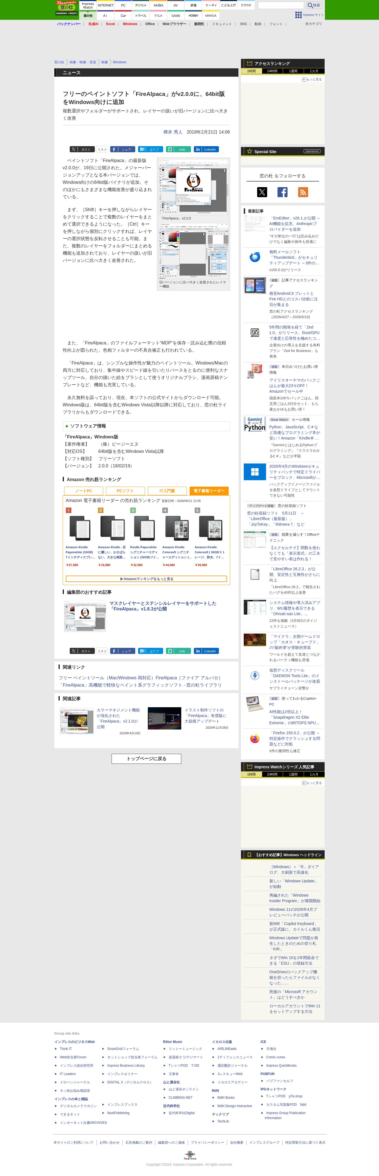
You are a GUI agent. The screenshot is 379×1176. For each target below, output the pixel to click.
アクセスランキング (272, 63)
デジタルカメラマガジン (78, 1106)
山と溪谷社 (171, 1082)
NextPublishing (118, 1113)
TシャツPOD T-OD (184, 1066)
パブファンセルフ (279, 1081)
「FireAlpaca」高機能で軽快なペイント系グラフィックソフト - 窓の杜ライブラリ (140, 685)
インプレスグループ (264, 1142)
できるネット (70, 1114)
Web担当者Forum (73, 1057)
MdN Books (226, 1098)
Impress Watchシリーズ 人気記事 (285, 767)
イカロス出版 (222, 1042)
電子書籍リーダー (209, 491)
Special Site (266, 151)
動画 (258, 24)
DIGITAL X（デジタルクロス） (130, 1082)
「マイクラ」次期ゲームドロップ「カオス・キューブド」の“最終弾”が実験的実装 (294, 642)
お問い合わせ (110, 1142)
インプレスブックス (122, 1105)
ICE (263, 1042)
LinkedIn (210, 149)
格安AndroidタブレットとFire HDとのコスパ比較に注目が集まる (293, 299)
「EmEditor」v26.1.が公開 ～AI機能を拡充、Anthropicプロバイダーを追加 (295, 223)
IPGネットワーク (274, 1089)
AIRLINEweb (227, 1049)
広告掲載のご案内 (138, 1142)
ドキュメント (222, 24)
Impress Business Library (126, 1066)
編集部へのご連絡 (171, 1142)
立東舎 (174, 1074)
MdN (215, 1091)
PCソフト (125, 491)
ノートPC (83, 491)
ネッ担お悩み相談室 (75, 1091)
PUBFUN (268, 1074)
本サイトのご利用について (74, 1142)
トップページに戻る (146, 758)
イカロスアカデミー (233, 1082)
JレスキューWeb (230, 1074)
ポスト (86, 149)
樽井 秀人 (172, 132)
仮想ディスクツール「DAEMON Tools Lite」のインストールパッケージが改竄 (294, 676)
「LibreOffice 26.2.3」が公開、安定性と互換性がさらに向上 (294, 574)
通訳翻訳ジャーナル (233, 1066)
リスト (102, 149)
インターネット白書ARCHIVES (83, 1123)
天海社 (271, 1049)
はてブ (154, 149)
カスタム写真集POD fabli (286, 1105)
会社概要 (236, 1142)
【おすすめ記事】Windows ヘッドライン (288, 855)
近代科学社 (171, 1106)
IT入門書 (167, 491)
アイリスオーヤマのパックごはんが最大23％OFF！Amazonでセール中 (294, 385)
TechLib (223, 1121)
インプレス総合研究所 (76, 1066)
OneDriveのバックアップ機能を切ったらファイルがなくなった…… (294, 977)
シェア (126, 149)
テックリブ (220, 1114)
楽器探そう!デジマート (186, 1057)
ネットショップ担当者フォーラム (132, 1057)
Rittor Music (172, 1042)
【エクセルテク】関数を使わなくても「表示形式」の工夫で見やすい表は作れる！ (294, 553)
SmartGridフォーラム (123, 1049)
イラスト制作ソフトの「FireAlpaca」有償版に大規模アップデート (206, 715)
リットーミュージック (185, 1049)
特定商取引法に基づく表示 (305, 1142)
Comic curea (275, 1057)
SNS (243, 24)
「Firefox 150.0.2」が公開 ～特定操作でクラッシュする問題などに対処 (294, 738)
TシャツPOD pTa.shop (284, 1096)
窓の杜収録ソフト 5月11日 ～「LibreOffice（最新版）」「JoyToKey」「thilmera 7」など (276, 519)
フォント (276, 24)
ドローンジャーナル (75, 1082)
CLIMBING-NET (181, 1098)
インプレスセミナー (122, 1074)
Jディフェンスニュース (235, 1057)
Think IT (66, 1049)
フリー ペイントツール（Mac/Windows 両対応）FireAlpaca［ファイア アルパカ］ (141, 677)
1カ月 (314, 71)
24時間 (272, 71)
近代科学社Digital (182, 1113)
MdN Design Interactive (235, 1106)
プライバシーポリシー (207, 1142)
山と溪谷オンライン (184, 1089)
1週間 (293, 71)
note (182, 149)
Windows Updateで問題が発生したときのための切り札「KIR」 (293, 943)
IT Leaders (68, 1074)
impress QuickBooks (281, 1066)
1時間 (251, 71)
